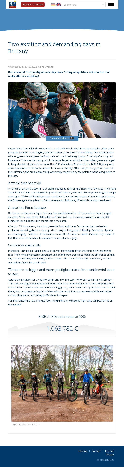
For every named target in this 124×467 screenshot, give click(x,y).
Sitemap (82, 451)
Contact (96, 451)
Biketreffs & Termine (33, 4)
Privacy (110, 454)
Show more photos (62, 138)
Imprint (109, 451)
